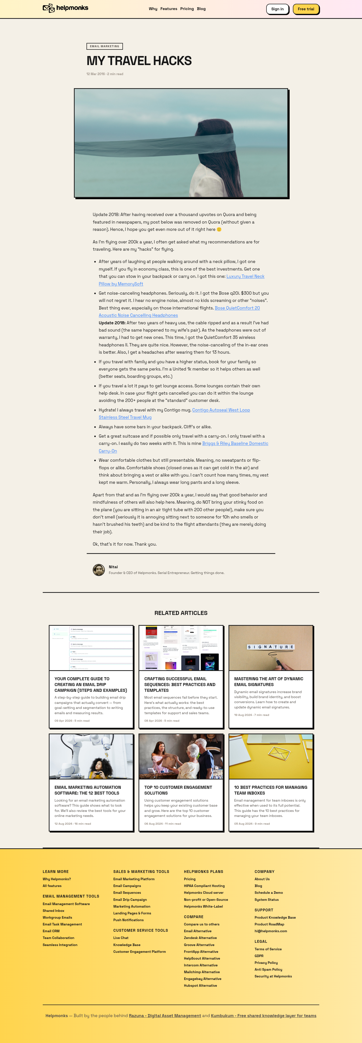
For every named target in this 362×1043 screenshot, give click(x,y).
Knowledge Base (127, 945)
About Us (262, 879)
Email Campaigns (127, 886)
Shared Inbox (53, 911)
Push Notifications (128, 920)
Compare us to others (201, 924)
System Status (267, 900)
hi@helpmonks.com (271, 931)
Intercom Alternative (201, 965)
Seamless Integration (60, 945)
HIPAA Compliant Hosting (204, 886)
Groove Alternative (199, 945)
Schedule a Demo (269, 893)
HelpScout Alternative (202, 958)
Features (168, 8)
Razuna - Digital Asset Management (165, 1015)
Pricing (187, 8)
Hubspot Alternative (200, 985)
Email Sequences (127, 893)
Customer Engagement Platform (139, 952)
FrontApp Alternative (201, 952)
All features (52, 886)
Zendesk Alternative (200, 938)
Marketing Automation (131, 906)
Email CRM (51, 931)
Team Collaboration (58, 938)
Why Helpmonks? (57, 879)
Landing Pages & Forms (132, 913)
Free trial (306, 9)
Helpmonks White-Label (203, 906)
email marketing (104, 46)
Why (153, 8)
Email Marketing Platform (134, 879)
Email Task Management (62, 924)
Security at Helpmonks (273, 976)
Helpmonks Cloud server (203, 893)
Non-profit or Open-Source (206, 900)
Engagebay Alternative (202, 979)
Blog (201, 8)
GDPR (259, 956)
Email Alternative (198, 931)
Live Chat (120, 938)
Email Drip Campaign (130, 900)
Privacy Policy (266, 963)
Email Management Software (66, 904)
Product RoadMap (269, 924)
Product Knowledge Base (275, 917)
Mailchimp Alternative (202, 972)
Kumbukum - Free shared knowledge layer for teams (263, 1015)
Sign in (277, 9)
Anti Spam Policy (268, 969)
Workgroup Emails (57, 917)
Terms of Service (268, 949)
